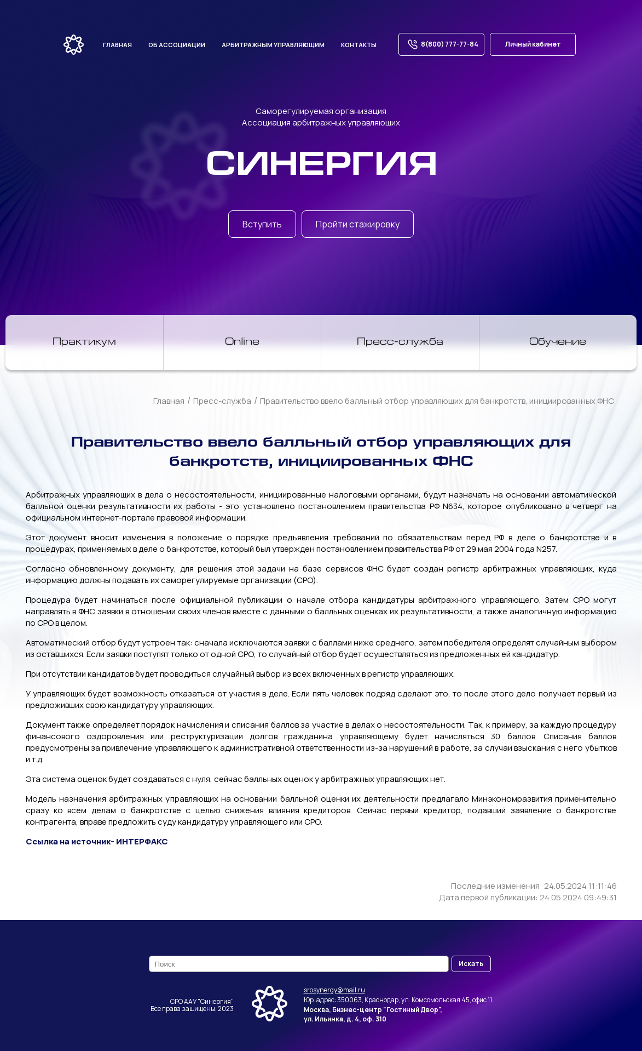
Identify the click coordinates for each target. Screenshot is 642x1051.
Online (242, 342)
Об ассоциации (176, 45)
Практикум (84, 342)
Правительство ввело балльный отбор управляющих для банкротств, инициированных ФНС (437, 401)
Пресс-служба (400, 342)
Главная (117, 45)
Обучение (557, 342)
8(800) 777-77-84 (441, 44)
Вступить (262, 224)
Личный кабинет (533, 44)
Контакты (359, 45)
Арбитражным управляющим (273, 45)
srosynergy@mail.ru (334, 990)
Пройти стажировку (358, 224)
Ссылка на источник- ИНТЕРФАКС (97, 841)
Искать (471, 963)
